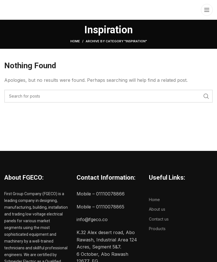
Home (75, 41)
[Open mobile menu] (207, 10)
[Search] (108, 96)
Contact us (159, 219)
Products (157, 228)
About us (157, 209)
